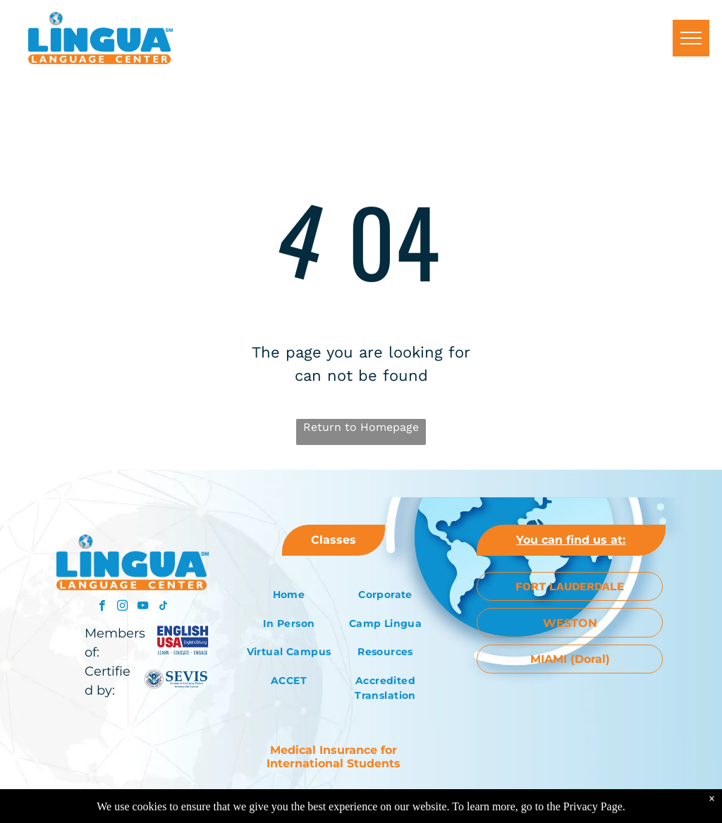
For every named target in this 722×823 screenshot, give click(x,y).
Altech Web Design (404, 797)
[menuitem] (289, 594)
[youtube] (143, 607)
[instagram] (122, 607)
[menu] (691, 38)
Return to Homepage (361, 427)
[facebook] (102, 607)
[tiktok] (163, 607)
